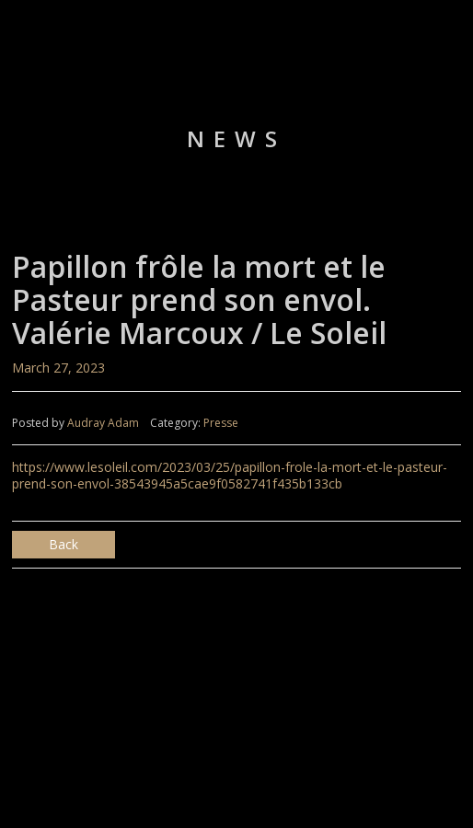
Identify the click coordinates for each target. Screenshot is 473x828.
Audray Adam (103, 423)
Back (63, 544)
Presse (220, 423)
